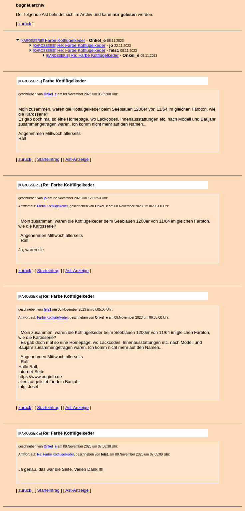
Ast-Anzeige (77, 159)
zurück (24, 23)
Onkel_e (50, 94)
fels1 (47, 309)
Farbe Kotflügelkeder (53, 40)
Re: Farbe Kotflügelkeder (69, 45)
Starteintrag (48, 159)
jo (45, 198)
